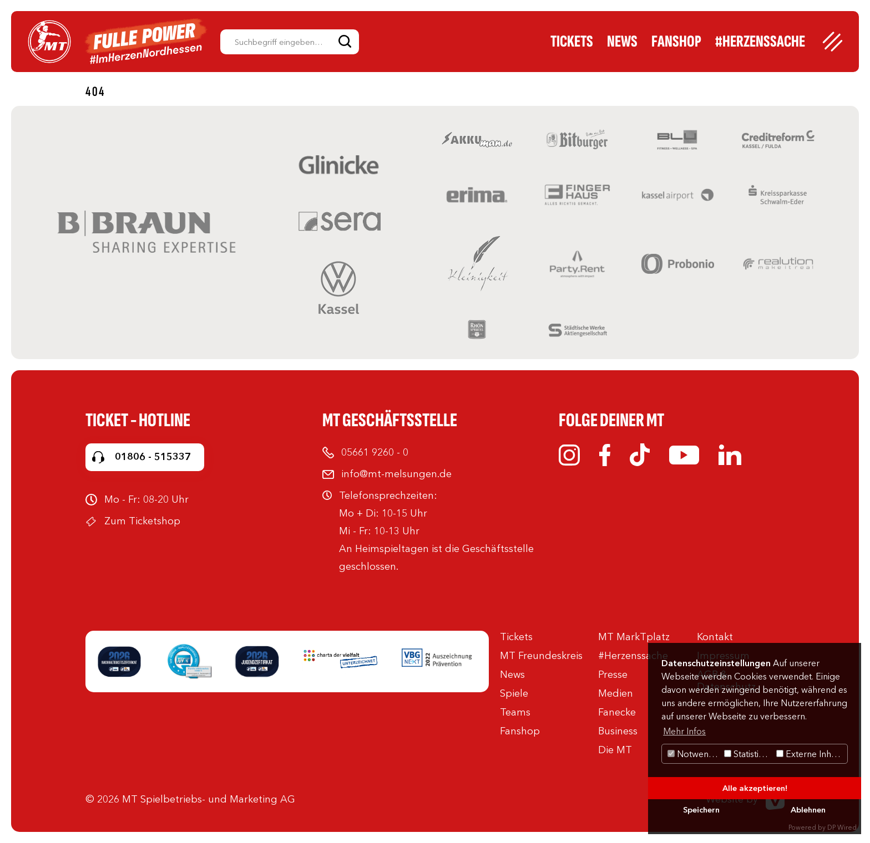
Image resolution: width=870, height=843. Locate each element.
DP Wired (842, 827)
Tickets (571, 42)
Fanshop (676, 42)
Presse (613, 674)
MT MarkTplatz (634, 637)
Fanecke (617, 712)
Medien (615, 693)
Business (618, 731)
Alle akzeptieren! (754, 788)
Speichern (701, 810)
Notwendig (694, 753)
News (622, 42)
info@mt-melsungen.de (396, 474)
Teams (515, 712)
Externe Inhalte (811, 753)
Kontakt (715, 637)
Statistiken (748, 753)
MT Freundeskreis (541, 656)
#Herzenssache (760, 42)
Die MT (615, 750)
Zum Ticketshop (142, 521)
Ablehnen (808, 810)
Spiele (514, 693)
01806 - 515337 (153, 457)
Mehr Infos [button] (684, 731)
